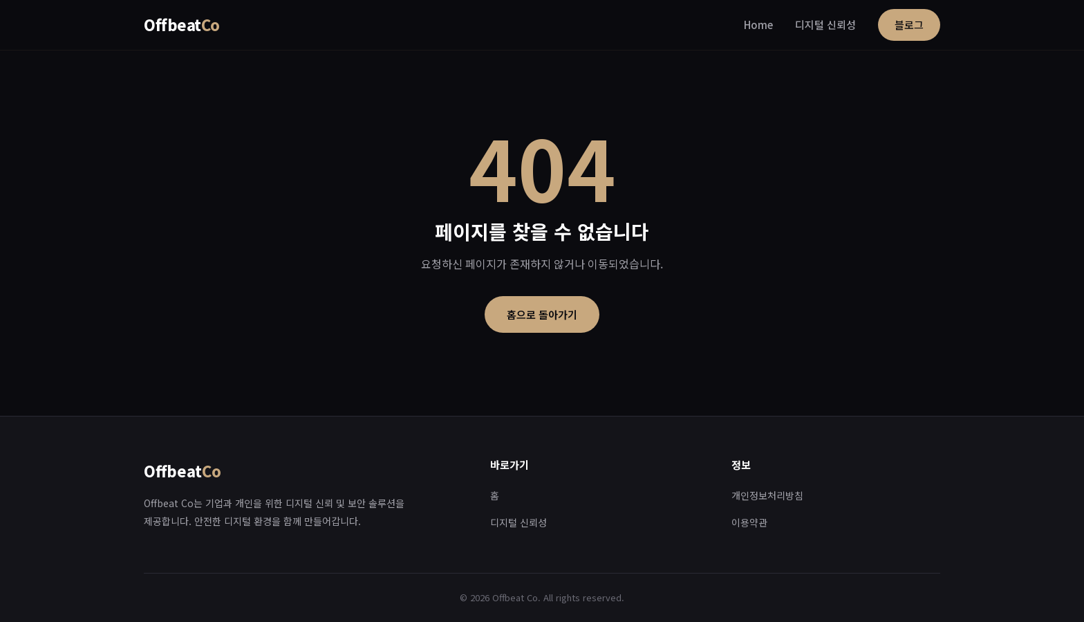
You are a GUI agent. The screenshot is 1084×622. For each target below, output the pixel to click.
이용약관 (749, 522)
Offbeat (182, 24)
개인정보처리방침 (767, 495)
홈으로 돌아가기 (542, 314)
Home (758, 24)
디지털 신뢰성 (825, 24)
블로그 (909, 24)
